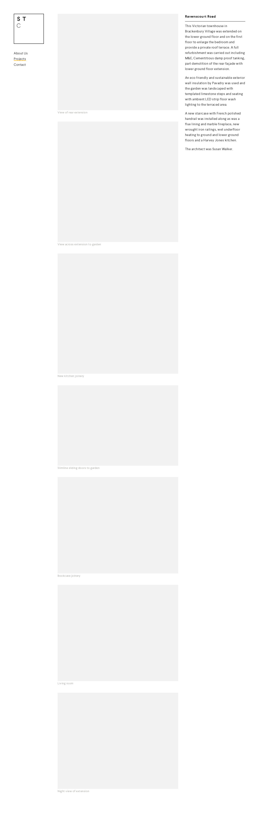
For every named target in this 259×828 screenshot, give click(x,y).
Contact (20, 65)
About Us (21, 53)
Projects (20, 59)
